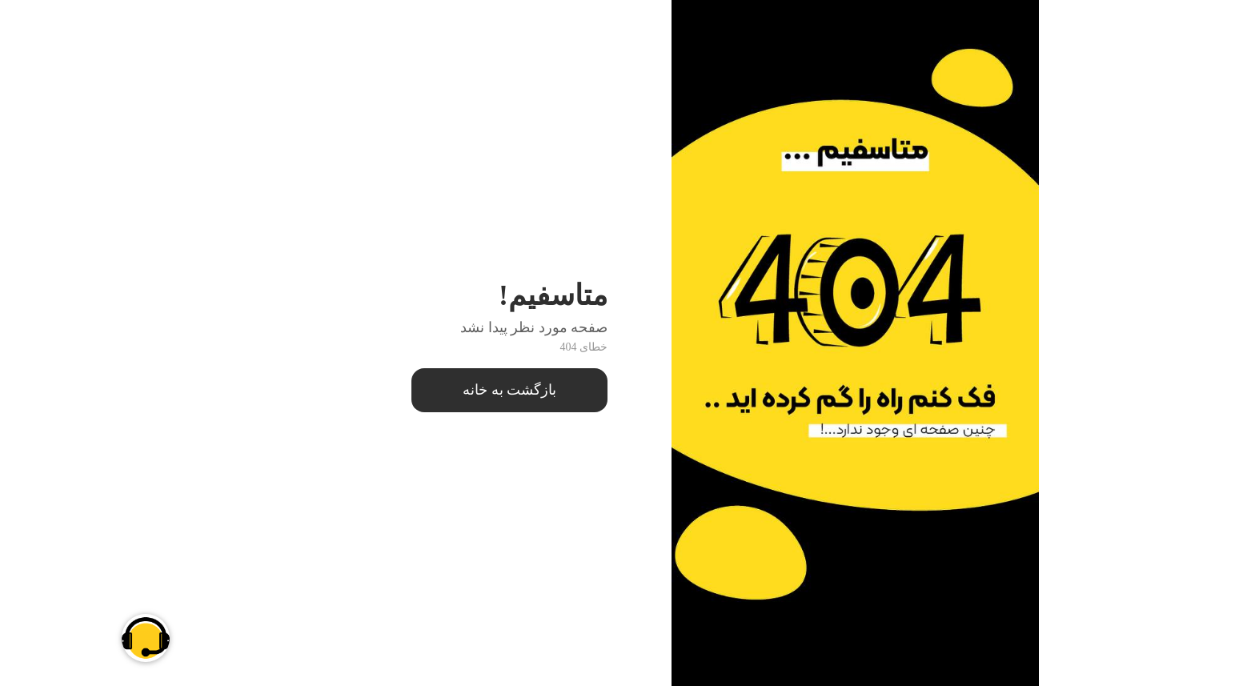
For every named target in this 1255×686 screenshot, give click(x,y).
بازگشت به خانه (412, 390)
